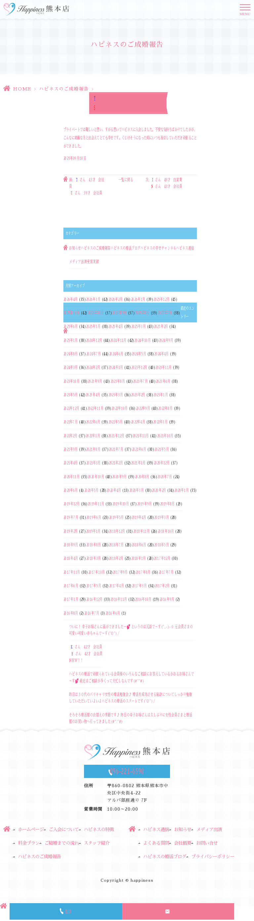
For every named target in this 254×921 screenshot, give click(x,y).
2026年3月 (93, 299)
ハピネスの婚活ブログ (126, 248)
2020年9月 (119, 476)
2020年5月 (91, 490)
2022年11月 (95, 408)
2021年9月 (71, 449)
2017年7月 (166, 572)
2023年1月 (160, 394)
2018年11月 (141, 531)
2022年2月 (71, 435)
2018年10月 (166, 531)
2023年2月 (138, 394)
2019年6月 (93, 517)
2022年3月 (160, 422)
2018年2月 (116, 558)
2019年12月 (72, 503)
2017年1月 (71, 599)
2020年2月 (159, 490)
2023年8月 (117, 381)
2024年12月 (94, 340)
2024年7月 (93, 353)
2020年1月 (181, 490)
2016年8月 (71, 613)
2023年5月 (71, 394)
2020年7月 (164, 476)
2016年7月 (91, 613)
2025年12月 (161, 299)
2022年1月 (93, 435)
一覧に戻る (125, 179)
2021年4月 (71, 463)
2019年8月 (167, 503)
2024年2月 (93, 367)
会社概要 (182, 843)
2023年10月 (72, 381)
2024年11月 (118, 340)
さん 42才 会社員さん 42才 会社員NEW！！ (86, 654)
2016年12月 (94, 599)
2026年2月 (115, 299)
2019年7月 (71, 517)
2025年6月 (71, 326)
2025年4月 (115, 326)
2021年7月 (116, 449)
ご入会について (64, 829)
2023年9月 (95, 381)
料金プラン (28, 843)
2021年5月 (161, 449)
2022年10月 (119, 408)
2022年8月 (165, 408)
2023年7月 (140, 381)
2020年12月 (162, 463)
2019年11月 (96, 503)
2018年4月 (71, 558)
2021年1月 (138, 463)
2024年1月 (115, 367)
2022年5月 (115, 422)
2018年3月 (93, 558)
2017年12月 (162, 558)
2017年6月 (71, 585)
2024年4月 (161, 353)
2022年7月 (71, 422)
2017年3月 (139, 585)
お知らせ (75, 248)
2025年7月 (165, 313)
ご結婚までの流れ (61, 843)
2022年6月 (93, 422)
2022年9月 (143, 408)
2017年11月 (72, 572)
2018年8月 (93, 544)
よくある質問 (156, 843)
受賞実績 (93, 262)
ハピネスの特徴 (99, 829)
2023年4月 (93, 394)
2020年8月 (142, 476)
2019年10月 (120, 503)
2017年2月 (162, 585)
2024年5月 (139, 353)
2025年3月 (138, 326)
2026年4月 (71, 299)
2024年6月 (116, 353)
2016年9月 (167, 599)
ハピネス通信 (185, 248)
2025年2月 (161, 326)
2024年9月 (166, 340)
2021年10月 (165, 435)
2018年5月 (161, 544)
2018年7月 (116, 544)
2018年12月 (117, 531)
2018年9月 (71, 544)
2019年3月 (161, 517)
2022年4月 (138, 422)
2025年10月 (96, 313)
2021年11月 (141, 435)
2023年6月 (163, 381)
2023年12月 (139, 367)
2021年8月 (93, 449)
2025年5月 (93, 326)
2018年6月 (139, 544)
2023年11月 (163, 367)
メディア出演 (78, 262)
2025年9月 (119, 313)
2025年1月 (71, 340)
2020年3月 (136, 490)
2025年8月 (142, 313)
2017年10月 (96, 572)
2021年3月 (93, 463)
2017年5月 (93, 585)
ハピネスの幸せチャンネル (158, 248)
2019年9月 (144, 503)
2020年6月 (71, 490)
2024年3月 (71, 367)
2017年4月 (116, 585)
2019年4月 (139, 517)
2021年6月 (139, 449)
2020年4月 (113, 490)
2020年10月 (96, 476)
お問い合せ (207, 843)
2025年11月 (72, 313)
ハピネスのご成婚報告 (64, 89)
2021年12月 (116, 435)
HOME (22, 89)
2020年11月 (72, 476)
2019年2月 (71, 531)
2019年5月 (116, 517)
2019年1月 (93, 531)
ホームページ (31, 829)
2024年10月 (142, 340)
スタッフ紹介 (96, 843)
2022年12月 (71, 408)
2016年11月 (118, 599)
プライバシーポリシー (212, 856)
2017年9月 (120, 572)
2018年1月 (138, 558)
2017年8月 (143, 572)
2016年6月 (113, 613)
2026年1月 (138, 299)
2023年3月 (115, 394)
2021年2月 (116, 463)
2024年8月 (71, 353)
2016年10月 (143, 599)
